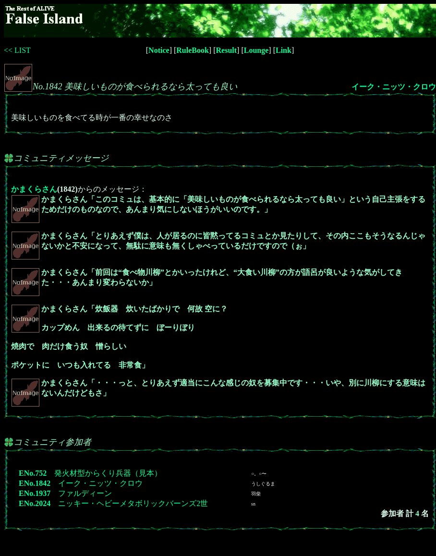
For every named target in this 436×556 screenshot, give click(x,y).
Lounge (256, 50)
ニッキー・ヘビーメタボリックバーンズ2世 (133, 503)
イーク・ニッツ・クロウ (393, 87)
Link (283, 50)
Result (226, 50)
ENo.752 (33, 473)
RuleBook (192, 50)
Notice (159, 50)
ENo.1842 (34, 483)
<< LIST (17, 50)
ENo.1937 (34, 493)
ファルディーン (85, 493)
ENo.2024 (34, 503)
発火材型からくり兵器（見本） (108, 473)
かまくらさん (34, 189)
